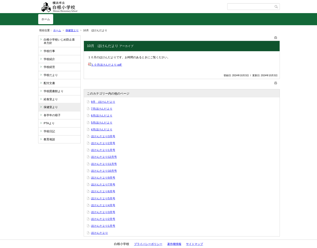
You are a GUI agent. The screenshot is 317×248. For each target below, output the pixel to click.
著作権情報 (174, 244)
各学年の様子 (52, 115)
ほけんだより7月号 (103, 184)
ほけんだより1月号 (103, 150)
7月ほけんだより (101, 108)
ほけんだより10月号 (104, 170)
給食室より (51, 99)
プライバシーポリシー (148, 244)
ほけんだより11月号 (104, 164)
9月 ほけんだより (103, 101)
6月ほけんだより (101, 115)
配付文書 (49, 83)
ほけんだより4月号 (103, 205)
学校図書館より (53, 91)
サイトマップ (194, 244)
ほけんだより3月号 (103, 136)
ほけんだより (99, 232)
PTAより (49, 123)
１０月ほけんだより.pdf (105, 64)
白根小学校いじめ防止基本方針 (59, 41)
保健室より (72, 30)
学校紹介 (49, 59)
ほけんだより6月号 (103, 191)
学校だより (51, 75)
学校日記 (49, 131)
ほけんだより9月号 (103, 177)
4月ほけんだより (101, 129)
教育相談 (49, 139)
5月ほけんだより (101, 122)
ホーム (45, 19)
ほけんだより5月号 (103, 198)
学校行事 (49, 51)
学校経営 (49, 67)
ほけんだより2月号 (103, 143)
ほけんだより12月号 (104, 156)
